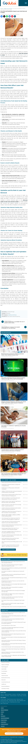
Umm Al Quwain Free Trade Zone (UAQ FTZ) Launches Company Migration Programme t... (11, 519)
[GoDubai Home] (9, 3)
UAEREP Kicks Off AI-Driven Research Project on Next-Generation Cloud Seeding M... (11, 512)
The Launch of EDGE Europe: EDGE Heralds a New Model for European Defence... (12, 535)
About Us (2, 694)
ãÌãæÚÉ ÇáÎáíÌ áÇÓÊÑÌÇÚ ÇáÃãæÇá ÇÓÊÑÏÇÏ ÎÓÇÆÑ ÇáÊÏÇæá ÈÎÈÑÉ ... (11, 515)
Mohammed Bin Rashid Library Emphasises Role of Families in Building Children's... (12, 525)
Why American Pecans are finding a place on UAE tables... (12, 542)
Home (2, 8)
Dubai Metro (7, 695)
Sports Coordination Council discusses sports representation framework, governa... (11, 498)
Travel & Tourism (4, 675)
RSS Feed (18, 694)
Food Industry (4, 671)
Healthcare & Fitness (8, 8)
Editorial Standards (8, 694)
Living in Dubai (3, 699)
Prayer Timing (19, 695)
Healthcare (3, 684)
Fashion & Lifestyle (5, 664)
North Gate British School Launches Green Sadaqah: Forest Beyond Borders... (10, 539)
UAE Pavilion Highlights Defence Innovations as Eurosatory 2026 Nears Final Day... (11, 532)
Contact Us (14, 694)
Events (2, 712)
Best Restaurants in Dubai (15, 701)
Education (3, 679)
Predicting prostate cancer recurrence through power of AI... (13, 606)
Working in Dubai (19, 699)
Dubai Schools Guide (4, 700)
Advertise (2, 695)
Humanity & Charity (5, 688)
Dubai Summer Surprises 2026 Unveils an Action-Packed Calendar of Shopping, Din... (11, 495)
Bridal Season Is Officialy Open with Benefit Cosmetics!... (10, 488)
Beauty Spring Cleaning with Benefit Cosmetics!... (12, 482)
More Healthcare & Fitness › (20, 332)
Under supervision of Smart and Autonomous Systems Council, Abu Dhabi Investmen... (11, 522)
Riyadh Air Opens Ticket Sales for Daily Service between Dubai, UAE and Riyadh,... (11, 502)
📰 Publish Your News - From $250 (14, 733)
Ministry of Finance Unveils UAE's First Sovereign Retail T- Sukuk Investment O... (11, 505)
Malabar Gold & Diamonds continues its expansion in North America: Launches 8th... (12, 492)
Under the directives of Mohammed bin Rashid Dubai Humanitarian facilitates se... (11, 508)
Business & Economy (5, 677)
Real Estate (3, 673)
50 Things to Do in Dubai (5, 701)
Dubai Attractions (13, 695)
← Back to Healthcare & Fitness (8, 549)
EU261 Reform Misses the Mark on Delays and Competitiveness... (11, 485)
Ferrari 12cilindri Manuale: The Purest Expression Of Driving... (13, 646)
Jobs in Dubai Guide (4, 703)
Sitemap (24, 695)
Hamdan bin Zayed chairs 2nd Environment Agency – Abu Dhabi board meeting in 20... (10, 546)
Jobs (2, 714)
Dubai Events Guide (12, 700)
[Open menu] (25, 3)
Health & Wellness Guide (21, 700)
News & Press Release (5, 718)
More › (25, 559)
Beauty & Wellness (4, 710)
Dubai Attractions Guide (11, 699)
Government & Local (5, 682)
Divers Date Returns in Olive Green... (8, 625)
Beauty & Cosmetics (5, 662)
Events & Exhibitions (5, 686)
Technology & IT (4, 666)
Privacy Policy (23, 694)
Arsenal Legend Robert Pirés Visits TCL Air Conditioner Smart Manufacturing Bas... (10, 529)
